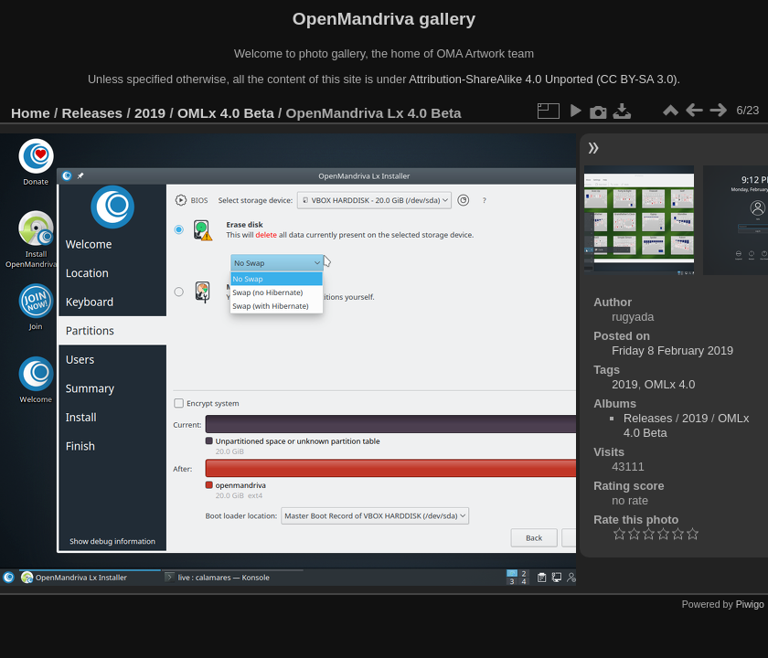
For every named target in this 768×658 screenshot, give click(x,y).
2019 (149, 113)
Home (30, 113)
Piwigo (750, 604)
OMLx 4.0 (670, 384)
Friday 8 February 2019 (672, 350)
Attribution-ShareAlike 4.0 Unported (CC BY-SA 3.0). (544, 79)
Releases (92, 113)
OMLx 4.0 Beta (225, 113)
